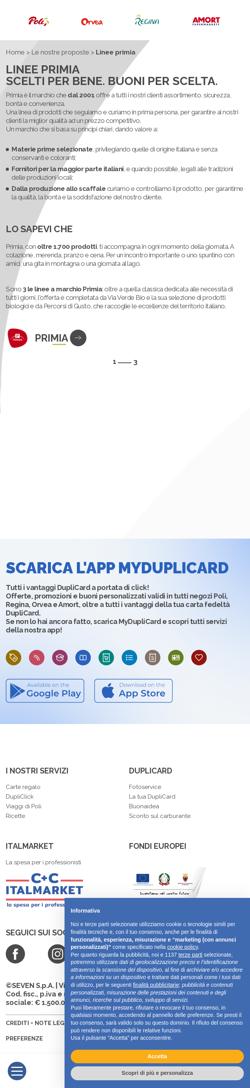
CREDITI (17, 1023)
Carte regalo (23, 787)
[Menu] (17, 1071)
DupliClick (20, 796)
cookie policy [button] (182, 947)
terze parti (190, 955)
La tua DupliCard (152, 796)
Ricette (15, 816)
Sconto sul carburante (159, 816)
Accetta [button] (157, 1056)
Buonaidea (144, 806)
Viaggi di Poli (23, 806)
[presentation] (238, 361)
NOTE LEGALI (54, 1023)
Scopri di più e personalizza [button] (157, 1073)
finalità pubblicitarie (156, 985)
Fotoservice (145, 787)
